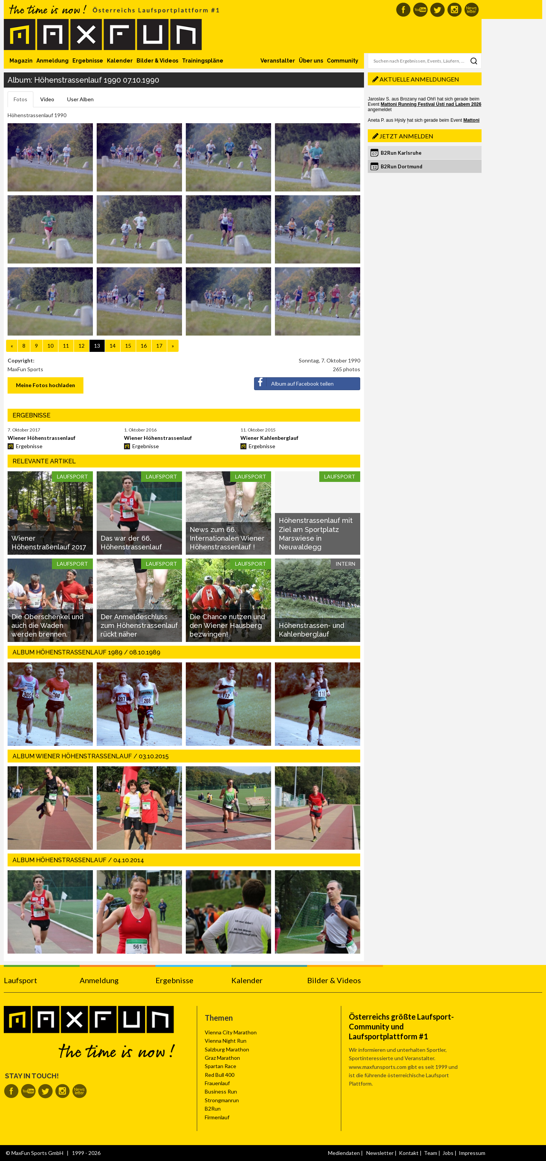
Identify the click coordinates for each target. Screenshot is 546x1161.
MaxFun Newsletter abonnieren (471, 9)
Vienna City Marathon (231, 1032)
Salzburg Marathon (227, 1049)
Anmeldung (52, 61)
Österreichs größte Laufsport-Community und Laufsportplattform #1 (401, 1026)
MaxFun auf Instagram (454, 9)
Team (430, 1153)
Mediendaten (344, 1153)
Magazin (21, 61)
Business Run (221, 1091)
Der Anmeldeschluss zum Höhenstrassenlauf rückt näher (139, 626)
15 (128, 345)
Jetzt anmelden (406, 136)
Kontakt (409, 1153)
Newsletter (380, 1153)
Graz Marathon (222, 1057)
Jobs (447, 1153)
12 (81, 345)
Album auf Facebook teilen (294, 382)
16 (144, 345)
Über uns (311, 61)
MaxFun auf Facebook (403, 9)
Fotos (20, 99)
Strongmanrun (222, 1100)
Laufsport (20, 980)
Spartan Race (220, 1066)
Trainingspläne (202, 61)
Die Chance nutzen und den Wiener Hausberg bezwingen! (227, 626)
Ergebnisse (87, 61)
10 (50, 345)
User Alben (80, 99)
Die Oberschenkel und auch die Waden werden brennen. (47, 626)
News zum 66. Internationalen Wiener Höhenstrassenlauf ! (227, 538)
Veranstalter (277, 61)
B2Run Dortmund (401, 166)
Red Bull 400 (219, 1075)
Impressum (472, 1153)
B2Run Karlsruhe (401, 153)
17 (159, 345)
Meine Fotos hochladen (45, 385)
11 (66, 345)
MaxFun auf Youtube (420, 9)
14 (113, 345)
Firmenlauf (217, 1117)
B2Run (213, 1108)
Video (47, 99)
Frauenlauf (217, 1083)
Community (342, 61)
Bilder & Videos (157, 61)
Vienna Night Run (225, 1040)
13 (97, 345)
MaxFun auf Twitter (437, 9)
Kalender (120, 61)
